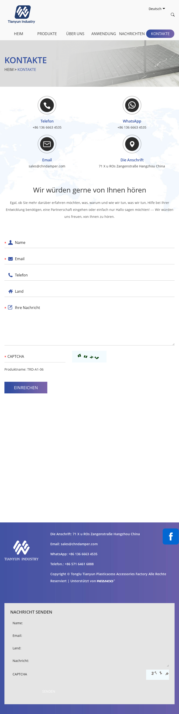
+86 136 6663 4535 (131, 127)
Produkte (47, 33)
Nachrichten (132, 33)
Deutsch (157, 9)
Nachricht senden (31, 612)
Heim (18, 33)
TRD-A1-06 (35, 369)
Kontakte (160, 33)
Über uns (75, 33)
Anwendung (103, 33)
